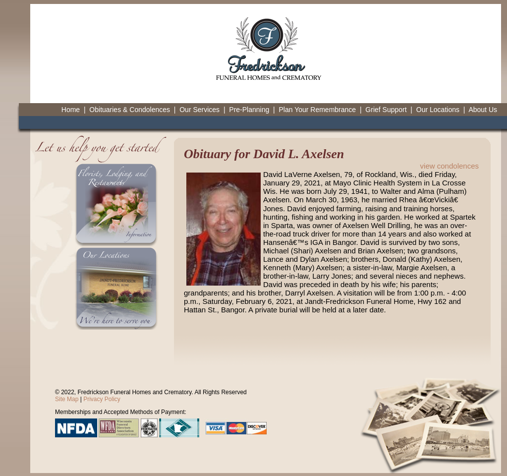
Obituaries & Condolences (129, 110)
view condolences (449, 166)
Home (70, 110)
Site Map (66, 399)
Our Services (199, 110)
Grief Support (385, 110)
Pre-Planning (249, 110)
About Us (482, 110)
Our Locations (437, 110)
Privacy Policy (101, 399)
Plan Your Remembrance (317, 110)
